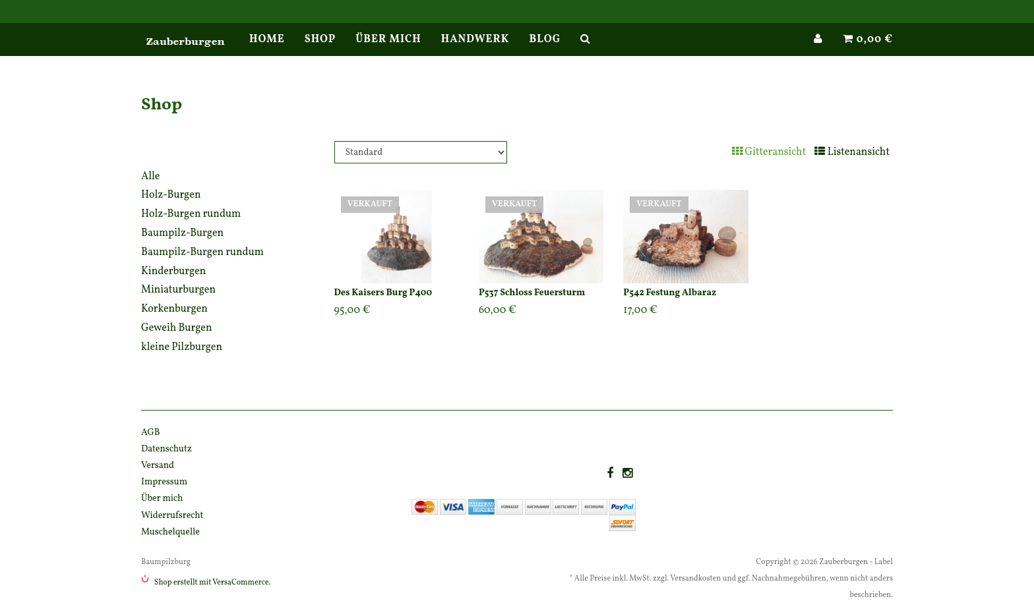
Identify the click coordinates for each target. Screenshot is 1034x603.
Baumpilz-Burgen (182, 233)
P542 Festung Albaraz (669, 293)
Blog (545, 52)
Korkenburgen (174, 309)
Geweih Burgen (176, 328)
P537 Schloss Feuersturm (532, 293)
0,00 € (868, 52)
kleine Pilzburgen (181, 347)
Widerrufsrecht (172, 515)
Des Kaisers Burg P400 (383, 293)
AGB (150, 432)
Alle (150, 176)
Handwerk (475, 52)
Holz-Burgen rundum (191, 214)
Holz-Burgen (170, 195)
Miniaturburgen (178, 290)
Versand (157, 465)
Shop (320, 52)
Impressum (164, 482)
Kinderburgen (173, 271)
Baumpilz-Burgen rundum (202, 252)
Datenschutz (166, 449)
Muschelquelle (170, 532)
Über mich (388, 52)
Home (267, 52)
